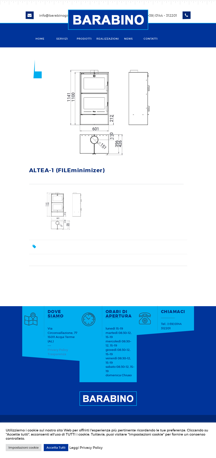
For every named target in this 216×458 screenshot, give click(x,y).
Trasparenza (57, 354)
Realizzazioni (107, 38)
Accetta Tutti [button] (56, 448)
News (128, 38)
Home (40, 38)
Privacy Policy (58, 350)
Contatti (151, 38)
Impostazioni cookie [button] (23, 448)
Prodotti (84, 38)
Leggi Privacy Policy (86, 448)
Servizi (62, 38)
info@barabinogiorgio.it (59, 15)
